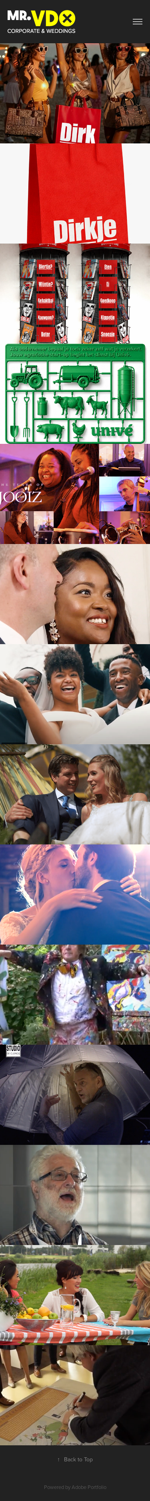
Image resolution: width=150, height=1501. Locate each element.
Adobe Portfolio (89, 1487)
